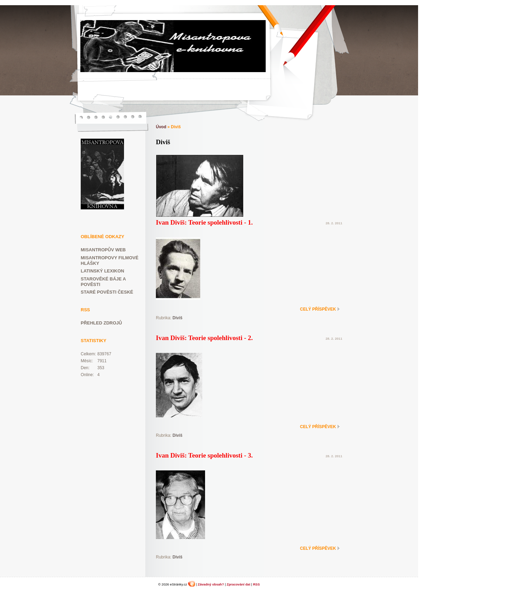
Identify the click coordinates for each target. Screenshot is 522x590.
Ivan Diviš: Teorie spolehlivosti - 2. (204, 337)
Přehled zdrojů (101, 323)
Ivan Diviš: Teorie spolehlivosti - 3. (204, 455)
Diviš (177, 317)
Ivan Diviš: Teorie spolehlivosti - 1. (204, 222)
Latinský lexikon (102, 271)
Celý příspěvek (318, 309)
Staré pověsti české (107, 292)
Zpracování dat (238, 584)
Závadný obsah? (211, 584)
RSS (256, 584)
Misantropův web (103, 249)
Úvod (161, 126)
